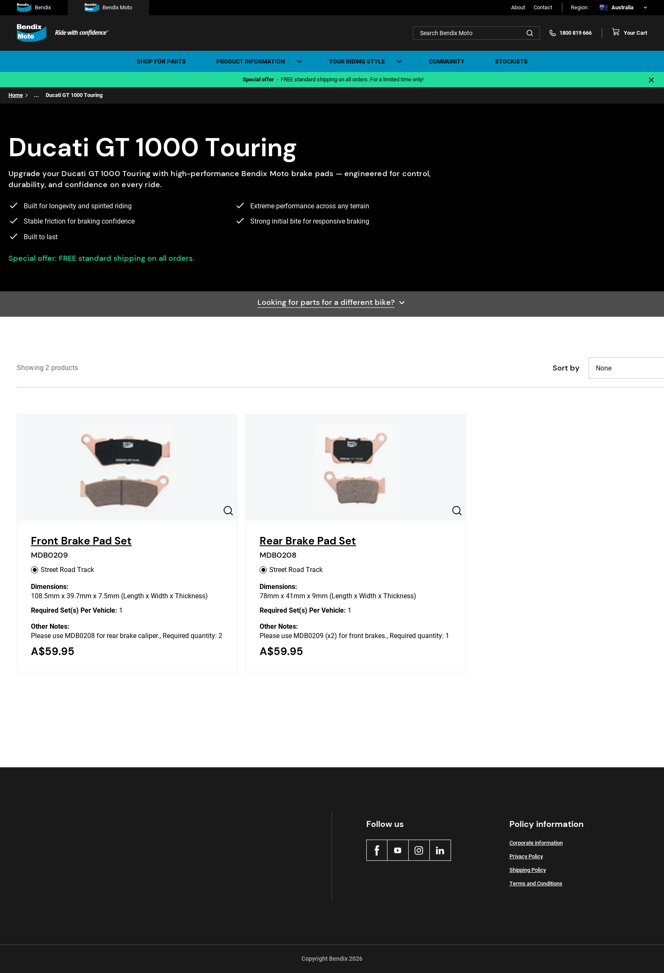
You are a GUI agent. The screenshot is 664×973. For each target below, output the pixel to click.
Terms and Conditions (535, 883)
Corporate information (536, 843)
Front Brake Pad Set (81, 541)
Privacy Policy (526, 856)
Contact (543, 7)
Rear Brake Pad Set (308, 541)
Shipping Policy (527, 870)
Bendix (34, 7)
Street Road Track (62, 570)
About (518, 7)
